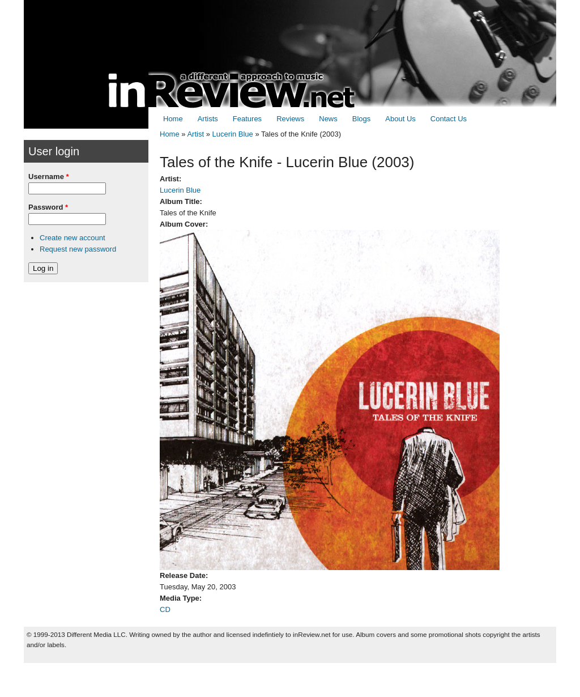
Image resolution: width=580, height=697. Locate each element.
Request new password (78, 249)
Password (48, 207)
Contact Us (448, 118)
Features (247, 118)
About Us (400, 118)
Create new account (72, 237)
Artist (195, 134)
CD (165, 609)
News (328, 118)
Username (48, 176)
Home (173, 118)
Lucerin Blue (232, 134)
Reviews (290, 118)
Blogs (361, 118)
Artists (208, 118)
